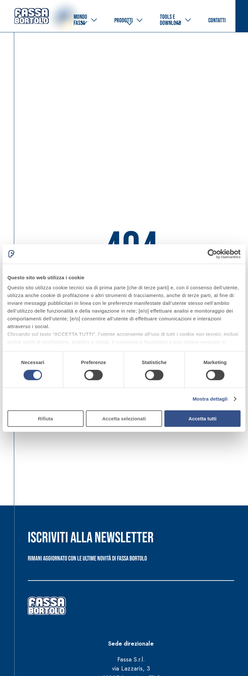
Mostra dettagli (209, 399)
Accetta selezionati (124, 418)
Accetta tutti (203, 418)
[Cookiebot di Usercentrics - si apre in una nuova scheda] (212, 254)
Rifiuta (45, 418)
